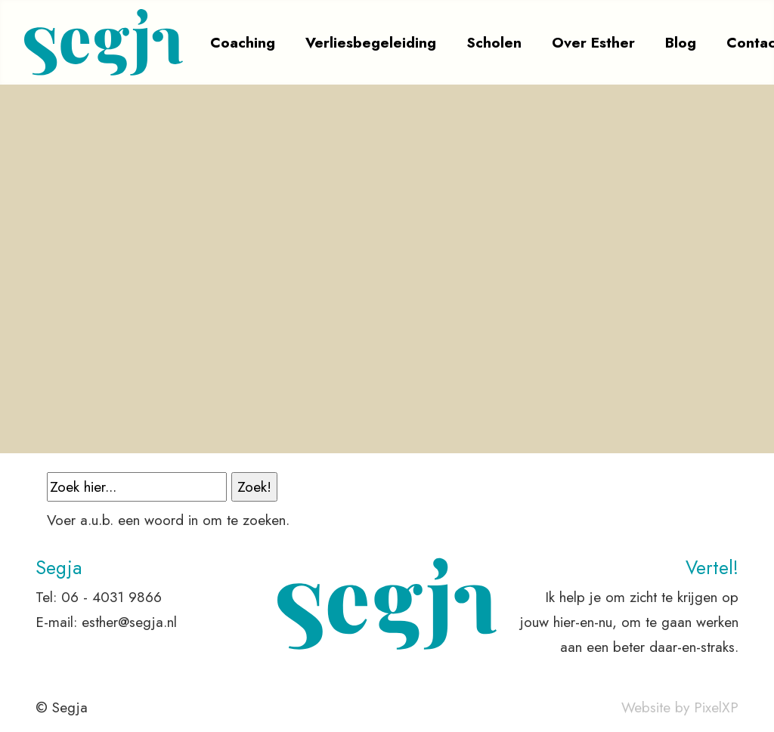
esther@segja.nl (129, 621)
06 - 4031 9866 (111, 596)
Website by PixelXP (679, 707)
